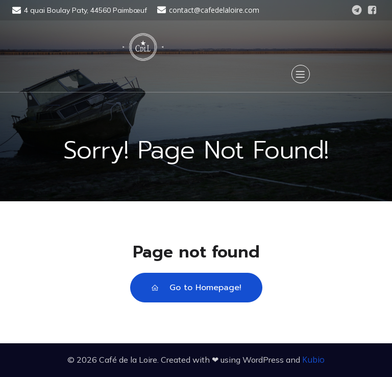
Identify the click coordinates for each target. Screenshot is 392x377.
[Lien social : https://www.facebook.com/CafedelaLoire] (372, 10)
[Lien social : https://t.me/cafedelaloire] (356, 10)
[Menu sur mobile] (300, 74)
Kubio (313, 359)
